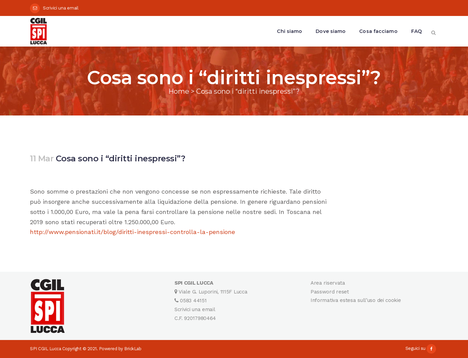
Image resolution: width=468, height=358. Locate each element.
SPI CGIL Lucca (45, 348)
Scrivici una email (61, 8)
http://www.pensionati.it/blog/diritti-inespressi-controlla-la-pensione (132, 231)
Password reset (330, 292)
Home (178, 91)
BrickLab (132, 348)
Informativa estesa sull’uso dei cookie (356, 300)
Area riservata (328, 283)
